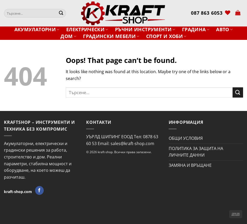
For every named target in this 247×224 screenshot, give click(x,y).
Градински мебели (111, 36)
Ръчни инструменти (145, 29)
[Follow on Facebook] (39, 190)
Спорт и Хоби (166, 36)
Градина (195, 29)
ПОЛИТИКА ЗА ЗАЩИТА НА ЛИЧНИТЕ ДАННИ (196, 152)
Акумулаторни (36, 29)
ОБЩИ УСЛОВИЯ (186, 138)
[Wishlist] (228, 12)
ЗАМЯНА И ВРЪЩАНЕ (190, 165)
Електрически (87, 29)
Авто (224, 29)
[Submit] (61, 13)
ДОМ (68, 36)
